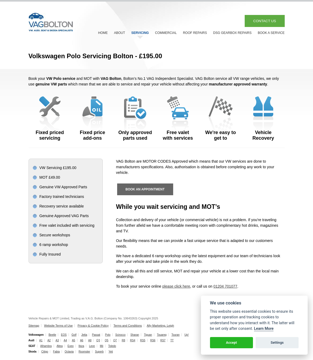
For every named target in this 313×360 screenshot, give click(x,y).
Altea (60, 346)
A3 (57, 340)
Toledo (112, 346)
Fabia (56, 351)
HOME (103, 33)
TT (172, 340)
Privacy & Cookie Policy (93, 325)
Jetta (84, 334)
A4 (65, 340)
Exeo (71, 346)
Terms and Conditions (127, 325)
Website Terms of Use (58, 325)
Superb (99, 351)
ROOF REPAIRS (195, 33)
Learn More (264, 328)
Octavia (69, 351)
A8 (90, 340)
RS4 (132, 340)
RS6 (152, 340)
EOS (64, 334)
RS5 (142, 340)
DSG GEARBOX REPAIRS (232, 33)
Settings (277, 343)
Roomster (84, 351)
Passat (96, 334)
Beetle (52, 334)
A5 (73, 340)
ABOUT (119, 33)
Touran (175, 334)
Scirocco (120, 334)
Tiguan (148, 334)
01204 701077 (225, 286)
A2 (49, 340)
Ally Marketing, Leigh (160, 325)
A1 (40, 340)
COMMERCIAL (166, 33)
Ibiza (81, 346)
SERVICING (140, 33)
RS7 (162, 340)
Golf (74, 334)
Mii (101, 346)
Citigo (44, 351)
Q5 (106, 340)
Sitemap (34, 325)
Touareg (162, 334)
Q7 (115, 340)
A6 (81, 340)
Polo (107, 334)
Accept (231, 343)
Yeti (111, 351)
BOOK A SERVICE (271, 33)
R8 (123, 340)
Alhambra (46, 346)
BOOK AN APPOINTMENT (144, 189)
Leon (92, 346)
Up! (186, 334)
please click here (176, 286)
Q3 (98, 340)
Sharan (134, 334)
